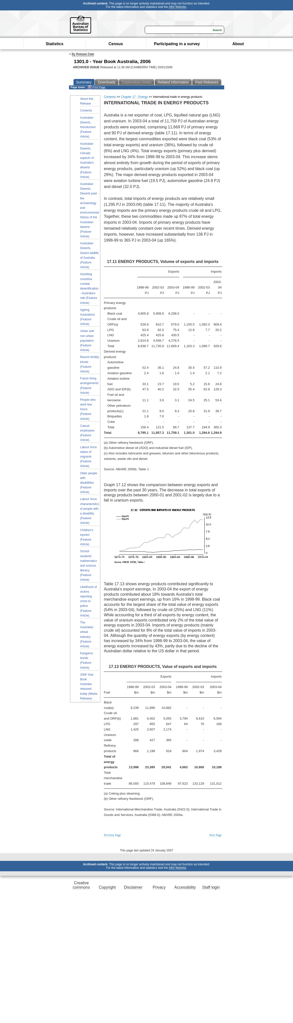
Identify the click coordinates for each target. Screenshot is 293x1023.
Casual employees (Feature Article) (87, 433)
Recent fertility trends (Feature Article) (89, 364)
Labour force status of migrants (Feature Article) (88, 456)
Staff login (211, 887)
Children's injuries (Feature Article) (86, 537)
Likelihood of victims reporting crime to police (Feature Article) (88, 601)
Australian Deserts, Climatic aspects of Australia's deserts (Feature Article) (87, 160)
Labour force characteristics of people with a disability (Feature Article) (89, 511)
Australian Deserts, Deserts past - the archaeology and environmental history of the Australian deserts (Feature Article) (89, 210)
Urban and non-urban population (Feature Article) (87, 340)
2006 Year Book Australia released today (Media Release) (88, 686)
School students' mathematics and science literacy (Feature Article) (88, 565)
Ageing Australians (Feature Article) (87, 317)
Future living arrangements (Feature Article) (89, 386)
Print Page (96, 87)
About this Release (86, 101)
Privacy (159, 887)
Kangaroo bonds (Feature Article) (86, 660)
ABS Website (177, 7)
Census (116, 44)
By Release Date (83, 54)
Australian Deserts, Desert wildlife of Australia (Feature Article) (89, 255)
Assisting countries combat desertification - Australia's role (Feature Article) (89, 288)
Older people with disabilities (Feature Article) (88, 483)
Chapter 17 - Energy (134, 97)
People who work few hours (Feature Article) (88, 409)
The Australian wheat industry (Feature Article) (86, 634)
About (238, 44)
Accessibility (185, 887)
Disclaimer (133, 887)
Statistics (54, 44)
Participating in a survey (177, 44)
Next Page (215, 835)
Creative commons (81, 885)
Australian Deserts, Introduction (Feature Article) (88, 127)
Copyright (107, 887)
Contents (86, 110)
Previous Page (112, 835)
